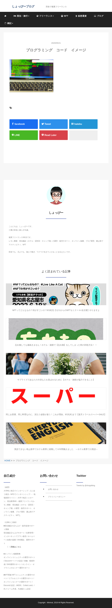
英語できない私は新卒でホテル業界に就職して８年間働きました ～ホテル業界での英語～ (56, 449)
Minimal (50, 603)
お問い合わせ (53, 489)
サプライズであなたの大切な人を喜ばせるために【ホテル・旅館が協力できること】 (56, 380)
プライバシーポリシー (56, 497)
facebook (18, 124)
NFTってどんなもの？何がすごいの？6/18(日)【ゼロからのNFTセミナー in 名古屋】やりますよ (56, 310)
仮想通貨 (81, 16)
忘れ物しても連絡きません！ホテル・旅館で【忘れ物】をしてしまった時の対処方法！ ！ (56, 345)
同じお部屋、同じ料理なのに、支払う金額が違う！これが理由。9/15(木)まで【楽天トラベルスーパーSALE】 (56, 414)
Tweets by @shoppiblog (85, 486)
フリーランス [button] (45, 16)
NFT (64, 16)
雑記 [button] (8, 23)
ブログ (99, 16)
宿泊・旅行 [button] (21, 16)
